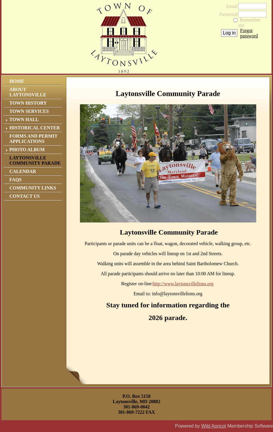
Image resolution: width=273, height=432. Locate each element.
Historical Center (34, 127)
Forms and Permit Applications (33, 138)
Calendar (22, 171)
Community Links (32, 187)
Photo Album (27, 149)
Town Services (29, 111)
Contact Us (24, 196)
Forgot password (249, 33)
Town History (28, 102)
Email (230, 6)
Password (226, 14)
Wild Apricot (213, 425)
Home (16, 81)
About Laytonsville (27, 92)
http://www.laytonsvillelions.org (183, 283)
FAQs (15, 179)
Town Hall (24, 119)
